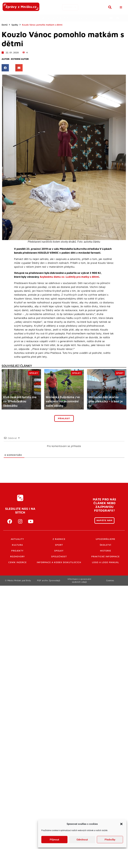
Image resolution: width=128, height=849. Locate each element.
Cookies (110, 580)
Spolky (14, 24)
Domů (5, 24)
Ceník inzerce (17, 562)
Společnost (59, 556)
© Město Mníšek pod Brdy (18, 580)
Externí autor (20, 59)
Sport (59, 545)
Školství (105, 545)
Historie (105, 550)
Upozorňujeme (105, 539)
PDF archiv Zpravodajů (48, 580)
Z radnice (59, 539)
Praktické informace (105, 556)
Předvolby (110, 839)
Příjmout (54, 839)
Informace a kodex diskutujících (59, 562)
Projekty (17, 550)
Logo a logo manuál (105, 562)
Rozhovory (17, 556)
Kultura (17, 545)
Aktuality (17, 539)
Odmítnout (82, 839)
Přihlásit (64, 418)
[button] (121, 824)
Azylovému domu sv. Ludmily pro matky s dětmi (69, 276)
